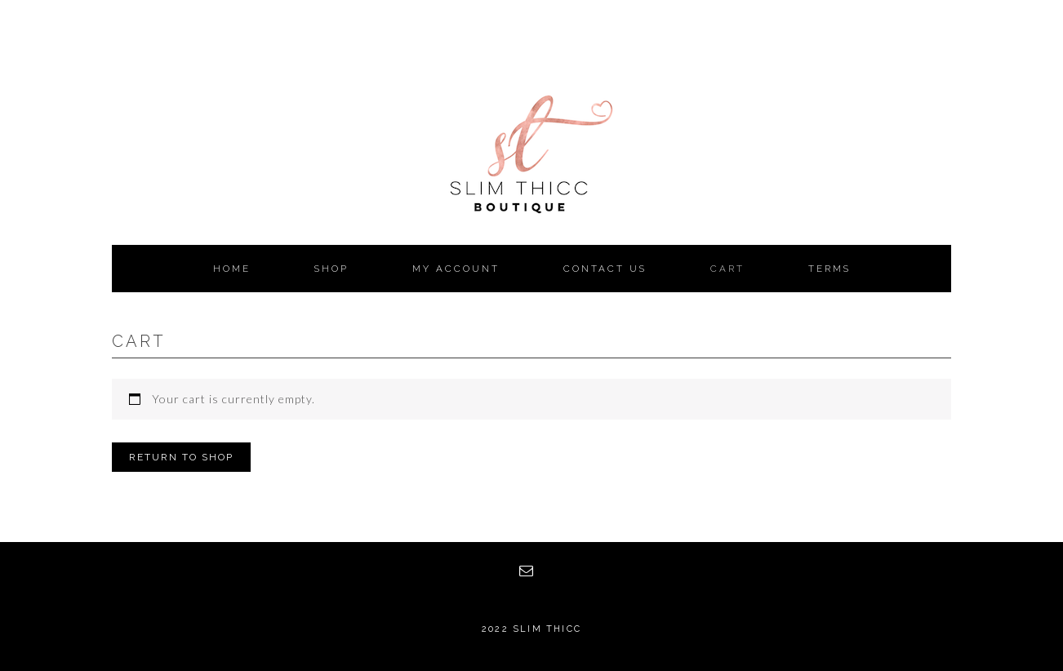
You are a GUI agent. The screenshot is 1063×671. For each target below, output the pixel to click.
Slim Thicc (531, 187)
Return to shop (181, 457)
